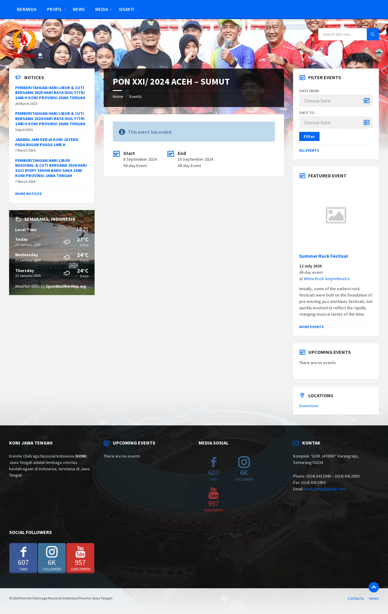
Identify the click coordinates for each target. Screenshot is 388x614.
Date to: (307, 112)
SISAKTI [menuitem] (127, 9)
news (374, 598)
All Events (309, 150)
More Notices (28, 193)
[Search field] (348, 34)
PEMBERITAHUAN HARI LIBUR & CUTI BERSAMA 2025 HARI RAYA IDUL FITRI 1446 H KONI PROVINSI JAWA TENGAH (50, 93)
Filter (309, 136)
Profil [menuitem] (54, 9)
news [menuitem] (79, 9)
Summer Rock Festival (323, 256)
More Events (311, 326)
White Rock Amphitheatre (327, 278)
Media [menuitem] (101, 9)
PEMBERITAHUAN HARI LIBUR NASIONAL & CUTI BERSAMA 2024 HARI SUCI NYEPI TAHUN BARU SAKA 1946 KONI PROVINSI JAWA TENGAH (51, 168)
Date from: (309, 91)
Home (118, 96)
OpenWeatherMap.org (66, 286)
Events (135, 96)
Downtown (308, 405)
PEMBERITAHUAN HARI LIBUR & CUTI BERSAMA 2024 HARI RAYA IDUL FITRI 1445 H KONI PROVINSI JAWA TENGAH (50, 118)
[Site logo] (24, 57)
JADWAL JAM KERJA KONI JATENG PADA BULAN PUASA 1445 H (47, 142)
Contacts (356, 598)
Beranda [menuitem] (26, 9)
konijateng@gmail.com (325, 489)
